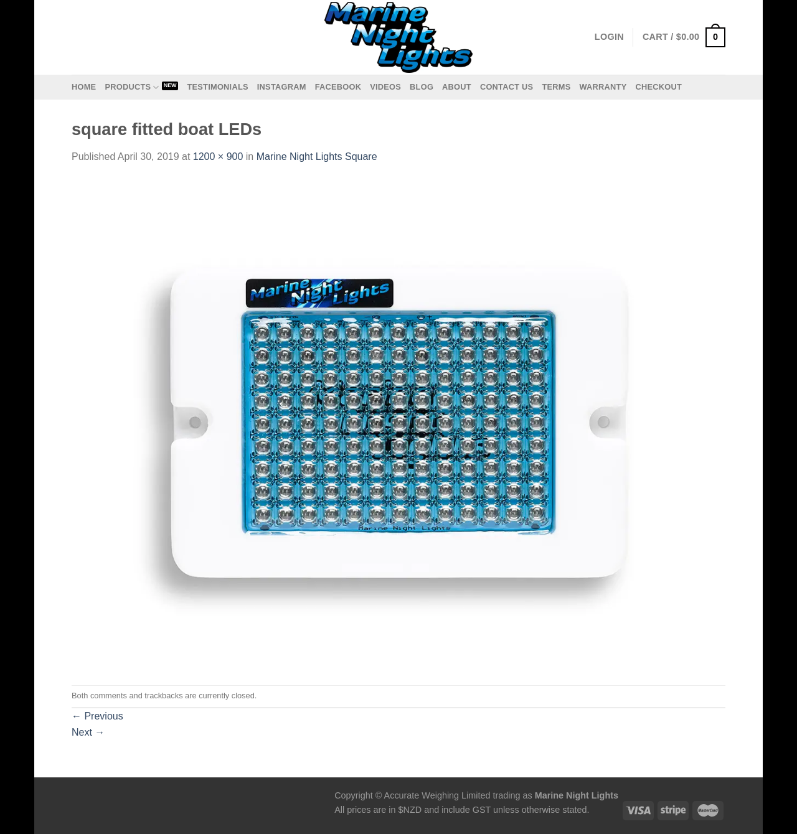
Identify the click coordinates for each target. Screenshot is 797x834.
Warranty (602, 86)
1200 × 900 (218, 156)
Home (84, 86)
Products (132, 87)
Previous (97, 716)
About (456, 86)
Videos (385, 86)
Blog (421, 86)
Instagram (281, 86)
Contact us (507, 86)
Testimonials (217, 86)
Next (88, 732)
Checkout (658, 86)
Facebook (338, 86)
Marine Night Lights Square (317, 156)
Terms (556, 86)
